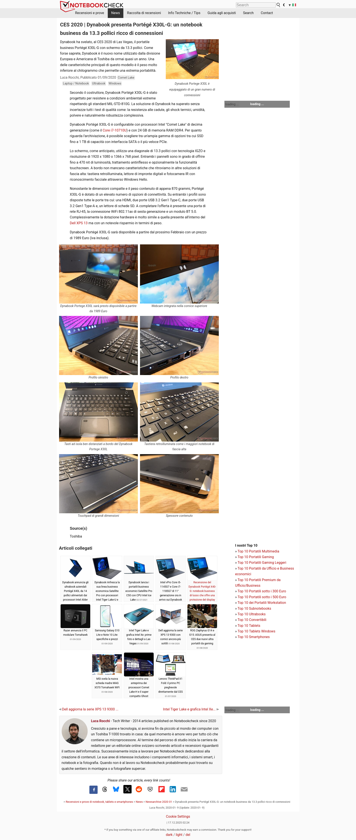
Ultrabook (98, 83)
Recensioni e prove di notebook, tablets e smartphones (99, 801)
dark (169, 835)
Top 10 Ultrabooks (252, 614)
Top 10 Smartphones (254, 637)
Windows (115, 83)
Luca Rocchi (100, 721)
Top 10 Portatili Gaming (256, 557)
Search (248, 13)
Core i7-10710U (115, 130)
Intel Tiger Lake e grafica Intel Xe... (191, 709)
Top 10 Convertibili (252, 620)
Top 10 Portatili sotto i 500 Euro (262, 597)
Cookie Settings (178, 816)
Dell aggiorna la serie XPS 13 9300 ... (89, 709)
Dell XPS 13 (79, 223)
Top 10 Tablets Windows (256, 631)
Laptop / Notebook (76, 83)
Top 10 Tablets (249, 626)
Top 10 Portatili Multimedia (258, 551)
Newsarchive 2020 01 (159, 801)
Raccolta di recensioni (144, 13)
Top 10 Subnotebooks (254, 608)
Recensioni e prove (89, 13)
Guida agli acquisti (222, 13)
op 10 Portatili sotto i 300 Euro (262, 591)
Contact (267, 13)
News (115, 13)
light (179, 835)
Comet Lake (126, 78)
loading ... (232, 104)
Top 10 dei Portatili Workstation (262, 603)
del (187, 835)
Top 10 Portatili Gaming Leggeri (262, 563)
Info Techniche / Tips (184, 13)
